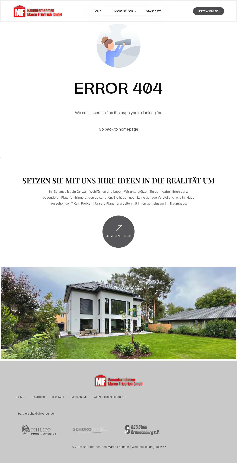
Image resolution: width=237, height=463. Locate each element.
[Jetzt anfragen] (118, 234)
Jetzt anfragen (118, 241)
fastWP (161, 446)
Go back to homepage (118, 129)
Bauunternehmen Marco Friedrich (106, 446)
